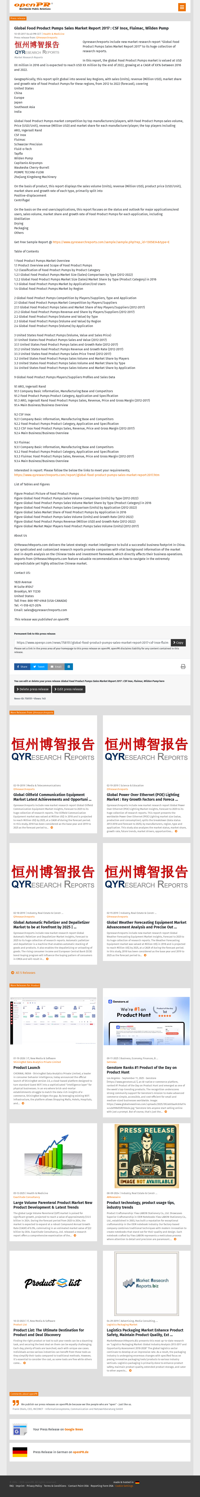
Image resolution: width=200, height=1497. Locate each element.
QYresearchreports (46, 37)
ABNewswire (114, 1197)
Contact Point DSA (78, 1485)
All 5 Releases (22, 973)
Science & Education (132, 785)
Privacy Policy (34, 1485)
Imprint (20, 1485)
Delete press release (33, 689)
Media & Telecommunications (44, 785)
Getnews (112, 1062)
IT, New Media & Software (41, 1058)
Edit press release (68, 689)
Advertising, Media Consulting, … (139, 1320)
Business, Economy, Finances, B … (139, 1058)
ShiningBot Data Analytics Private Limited (37, 1062)
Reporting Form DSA (102, 1485)
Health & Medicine (53, 33)
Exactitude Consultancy (26, 1197)
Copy (178, 642)
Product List (20, 1324)
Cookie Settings (124, 1485)
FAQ (12, 1485)
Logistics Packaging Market (122, 1324)
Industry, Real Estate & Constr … (45, 913)
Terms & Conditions (55, 1485)
